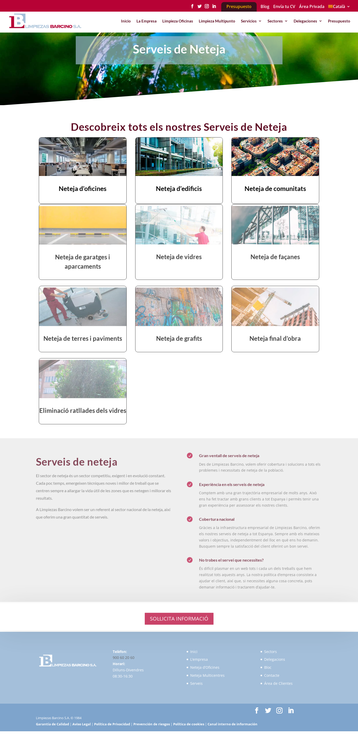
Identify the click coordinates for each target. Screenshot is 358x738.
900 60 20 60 (123, 657)
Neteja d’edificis (179, 189)
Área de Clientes (278, 683)
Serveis (196, 683)
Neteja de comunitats (275, 189)
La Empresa (146, 21)
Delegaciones (305, 21)
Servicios (249, 21)
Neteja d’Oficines (204, 667)
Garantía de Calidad (52, 724)
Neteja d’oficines (82, 189)
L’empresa (199, 659)
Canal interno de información (232, 724)
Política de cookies (188, 724)
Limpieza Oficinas (177, 21)
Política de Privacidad (112, 724)
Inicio (126, 21)
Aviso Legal (81, 724)
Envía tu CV (284, 6)
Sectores (275, 21)
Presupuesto (339, 21)
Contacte (271, 675)
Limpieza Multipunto (217, 21)
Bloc (267, 667)
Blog (265, 6)
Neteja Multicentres (207, 675)
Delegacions (274, 659)
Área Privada (311, 6)
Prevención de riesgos (151, 724)
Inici (193, 651)
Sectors (270, 651)
